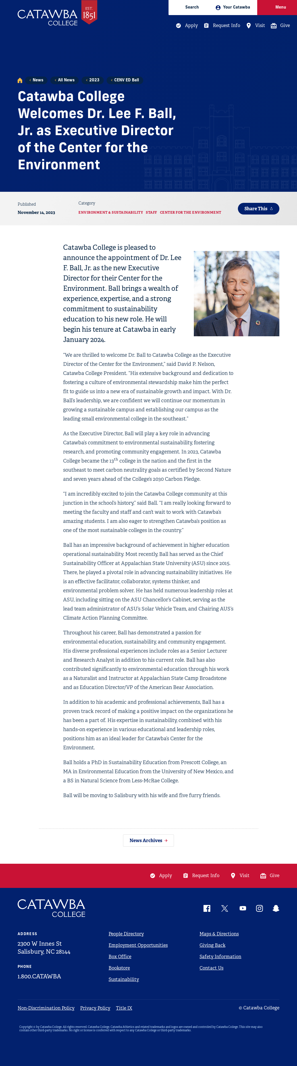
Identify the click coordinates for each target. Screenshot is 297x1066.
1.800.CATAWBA (39, 976)
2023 (94, 80)
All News (66, 80)
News (38, 80)
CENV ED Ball (126, 80)
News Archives (146, 841)
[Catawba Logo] (52, 908)
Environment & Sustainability (110, 212)
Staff (151, 212)
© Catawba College (259, 1008)
